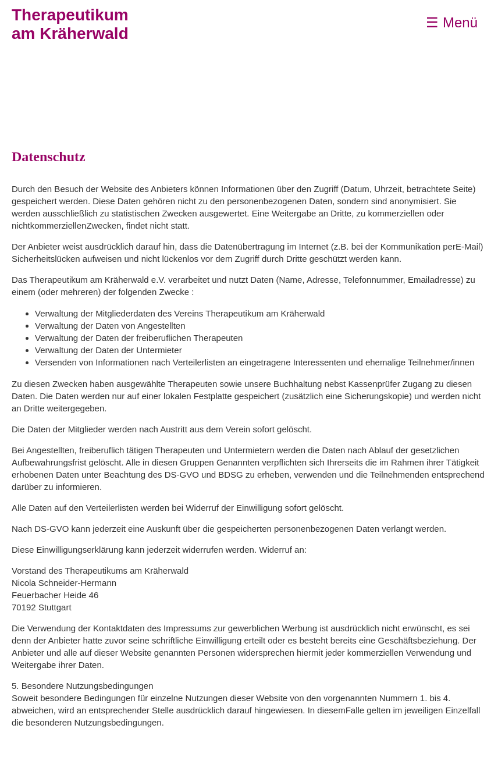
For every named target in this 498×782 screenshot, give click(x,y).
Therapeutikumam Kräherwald (70, 24)
